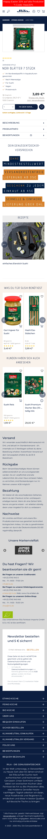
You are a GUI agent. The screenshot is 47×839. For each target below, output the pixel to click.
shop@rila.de (8, 606)
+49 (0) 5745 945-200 (12, 590)
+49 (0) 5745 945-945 (12, 599)
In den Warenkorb (28, 107)
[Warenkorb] (43, 11)
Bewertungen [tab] (24, 135)
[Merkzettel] (38, 11)
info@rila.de (8, 584)
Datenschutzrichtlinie (17, 661)
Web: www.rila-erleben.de (28, 593)
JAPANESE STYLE (9, 65)
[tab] (23, 123)
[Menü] (3, 11)
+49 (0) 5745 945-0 (11, 578)
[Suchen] (8, 11)
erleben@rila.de (9, 593)
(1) (3, 60)
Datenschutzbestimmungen (22, 669)
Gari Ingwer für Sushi (11, 332)
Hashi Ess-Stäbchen (30, 332)
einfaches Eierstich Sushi (15, 263)
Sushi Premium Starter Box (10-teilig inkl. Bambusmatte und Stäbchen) (33, 408)
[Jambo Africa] (23, 550)
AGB (35, 672)
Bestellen (33, 650)
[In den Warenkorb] (20, 326)
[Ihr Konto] (33, 11)
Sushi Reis (9, 404)
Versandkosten (9, 816)
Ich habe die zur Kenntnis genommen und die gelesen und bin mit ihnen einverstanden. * (24, 671)
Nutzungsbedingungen (18, 664)
